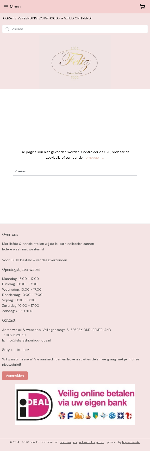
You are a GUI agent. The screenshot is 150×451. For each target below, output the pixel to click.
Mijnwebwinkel (131, 442)
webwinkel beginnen (91, 442)
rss (75, 442)
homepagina (93, 157)
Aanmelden (15, 375)
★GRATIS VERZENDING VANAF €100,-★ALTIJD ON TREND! (47, 18)
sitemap (65, 442)
